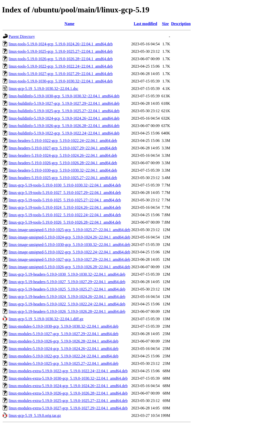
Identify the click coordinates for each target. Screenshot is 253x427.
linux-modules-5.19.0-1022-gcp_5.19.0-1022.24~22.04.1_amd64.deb (63, 356)
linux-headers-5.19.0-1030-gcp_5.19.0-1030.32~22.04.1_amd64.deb (63, 170)
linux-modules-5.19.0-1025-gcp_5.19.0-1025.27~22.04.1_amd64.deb (63, 363)
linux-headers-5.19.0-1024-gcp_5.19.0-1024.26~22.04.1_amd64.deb (63, 155)
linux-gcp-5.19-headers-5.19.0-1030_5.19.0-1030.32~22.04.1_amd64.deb (67, 274)
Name (69, 24)
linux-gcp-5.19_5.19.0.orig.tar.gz (35, 415)
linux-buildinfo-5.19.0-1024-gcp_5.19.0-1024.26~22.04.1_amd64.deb (64, 118)
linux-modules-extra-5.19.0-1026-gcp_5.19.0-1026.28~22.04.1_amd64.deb (68, 393)
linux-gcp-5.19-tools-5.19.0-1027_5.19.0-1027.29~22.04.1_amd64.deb (65, 192)
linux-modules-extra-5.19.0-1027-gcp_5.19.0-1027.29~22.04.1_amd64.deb (68, 408)
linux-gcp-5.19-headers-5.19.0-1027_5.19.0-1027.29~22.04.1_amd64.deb (67, 282)
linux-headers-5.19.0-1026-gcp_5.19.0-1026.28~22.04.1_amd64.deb (63, 163)
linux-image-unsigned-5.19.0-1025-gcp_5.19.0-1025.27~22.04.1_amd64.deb (69, 230)
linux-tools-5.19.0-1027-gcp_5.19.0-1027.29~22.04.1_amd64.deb (61, 74)
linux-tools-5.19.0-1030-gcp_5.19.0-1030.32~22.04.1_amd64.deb (61, 81)
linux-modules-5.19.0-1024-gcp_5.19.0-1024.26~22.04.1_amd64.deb (63, 349)
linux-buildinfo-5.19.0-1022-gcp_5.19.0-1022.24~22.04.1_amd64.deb (64, 133)
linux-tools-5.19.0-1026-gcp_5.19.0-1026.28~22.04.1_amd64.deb (61, 59)
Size (165, 24)
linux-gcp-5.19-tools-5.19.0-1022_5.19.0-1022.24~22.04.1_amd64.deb (65, 215)
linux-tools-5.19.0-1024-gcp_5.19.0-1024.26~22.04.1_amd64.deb (61, 44)
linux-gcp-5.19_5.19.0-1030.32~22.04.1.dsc (43, 88)
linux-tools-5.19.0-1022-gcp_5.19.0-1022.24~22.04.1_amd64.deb (61, 66)
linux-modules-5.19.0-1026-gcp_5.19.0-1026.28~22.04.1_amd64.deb (63, 341)
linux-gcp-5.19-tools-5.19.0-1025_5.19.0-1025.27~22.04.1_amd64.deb (65, 200)
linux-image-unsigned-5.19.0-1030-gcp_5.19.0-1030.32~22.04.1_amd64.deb (69, 244)
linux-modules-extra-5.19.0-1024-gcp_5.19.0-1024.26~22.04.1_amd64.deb (68, 386)
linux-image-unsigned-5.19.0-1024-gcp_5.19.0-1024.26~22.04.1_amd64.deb (69, 237)
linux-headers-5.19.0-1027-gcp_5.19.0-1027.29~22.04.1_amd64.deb (63, 148)
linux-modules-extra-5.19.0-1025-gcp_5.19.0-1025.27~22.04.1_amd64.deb (68, 401)
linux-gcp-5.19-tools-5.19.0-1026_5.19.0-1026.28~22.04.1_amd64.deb (65, 222)
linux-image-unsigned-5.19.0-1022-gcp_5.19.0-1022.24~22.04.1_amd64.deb (69, 252)
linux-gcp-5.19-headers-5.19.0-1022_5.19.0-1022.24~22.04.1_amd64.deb (67, 304)
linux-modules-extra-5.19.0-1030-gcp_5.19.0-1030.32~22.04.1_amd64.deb (68, 378)
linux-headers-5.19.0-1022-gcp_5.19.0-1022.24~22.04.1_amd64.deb (63, 140)
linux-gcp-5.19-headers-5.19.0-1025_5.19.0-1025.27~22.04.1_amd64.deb (67, 289)
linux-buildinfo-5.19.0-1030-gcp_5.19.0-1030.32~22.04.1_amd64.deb (64, 96)
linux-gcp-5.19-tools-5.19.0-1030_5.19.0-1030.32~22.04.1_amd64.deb (65, 185)
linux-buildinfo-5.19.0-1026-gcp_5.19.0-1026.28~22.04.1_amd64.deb (64, 126)
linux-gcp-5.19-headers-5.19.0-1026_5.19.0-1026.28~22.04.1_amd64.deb (67, 311)
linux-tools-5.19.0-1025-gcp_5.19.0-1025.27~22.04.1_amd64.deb (61, 51)
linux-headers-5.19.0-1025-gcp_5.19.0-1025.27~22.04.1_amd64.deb (63, 178)
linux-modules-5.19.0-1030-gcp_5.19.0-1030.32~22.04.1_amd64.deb (63, 326)
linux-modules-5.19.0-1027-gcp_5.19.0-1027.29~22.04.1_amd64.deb (63, 334)
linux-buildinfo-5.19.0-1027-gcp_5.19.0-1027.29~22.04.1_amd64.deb (64, 103)
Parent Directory (22, 36)
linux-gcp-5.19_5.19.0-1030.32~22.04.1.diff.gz (46, 319)
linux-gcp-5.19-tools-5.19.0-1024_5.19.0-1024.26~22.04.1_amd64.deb (65, 207)
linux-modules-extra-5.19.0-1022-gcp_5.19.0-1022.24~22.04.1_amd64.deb (68, 371)
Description (180, 24)
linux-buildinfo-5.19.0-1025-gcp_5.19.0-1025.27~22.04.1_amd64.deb (64, 111)
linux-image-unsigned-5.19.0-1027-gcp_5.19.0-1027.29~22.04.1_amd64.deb (69, 259)
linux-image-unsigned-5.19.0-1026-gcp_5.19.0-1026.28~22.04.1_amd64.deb (69, 267)
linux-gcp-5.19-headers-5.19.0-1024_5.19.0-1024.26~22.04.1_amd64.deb (67, 296)
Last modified (145, 24)
